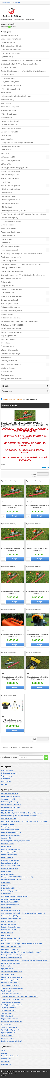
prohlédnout (8, 481)
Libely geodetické (7, 139)
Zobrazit (44, 467)
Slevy (3, 1050)
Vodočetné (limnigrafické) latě (11, 354)
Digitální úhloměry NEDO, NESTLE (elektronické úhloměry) (22, 60)
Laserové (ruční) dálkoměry (10, 121)
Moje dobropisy (6, 776)
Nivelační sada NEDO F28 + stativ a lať (37, 506)
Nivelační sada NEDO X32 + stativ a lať (12, 592)
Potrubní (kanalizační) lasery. (11, 232)
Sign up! (4, 784)
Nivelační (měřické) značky (10, 171)
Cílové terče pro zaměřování (11, 50)
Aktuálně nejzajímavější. (9, 35)
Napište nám (5, 1061)
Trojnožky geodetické (8, 336)
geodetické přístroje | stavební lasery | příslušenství (17, 13)
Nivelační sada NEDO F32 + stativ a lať (12, 549)
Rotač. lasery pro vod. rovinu (11, 257)
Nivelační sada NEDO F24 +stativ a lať (12, 506)
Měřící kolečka (6, 150)
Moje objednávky (7, 770)
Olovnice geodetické (8, 225)
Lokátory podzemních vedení (11, 146)
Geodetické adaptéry (8, 67)
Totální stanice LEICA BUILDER (12, 325)
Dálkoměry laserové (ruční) (10, 53)
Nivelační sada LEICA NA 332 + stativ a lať (37, 678)
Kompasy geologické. (8, 110)
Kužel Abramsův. (7, 118)
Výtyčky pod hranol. (8, 368)
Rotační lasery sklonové (9, 261)
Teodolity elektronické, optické (11, 311)
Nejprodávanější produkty (10, 1056)
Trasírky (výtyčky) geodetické (11, 332)
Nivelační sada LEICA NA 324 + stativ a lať (12, 678)
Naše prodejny (6, 1058)
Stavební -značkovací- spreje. (11, 296)
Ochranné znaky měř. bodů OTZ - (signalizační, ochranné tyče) (23, 214)
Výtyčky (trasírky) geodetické (11, 364)
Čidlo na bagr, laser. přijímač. (11, 46)
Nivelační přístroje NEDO (10, 178)
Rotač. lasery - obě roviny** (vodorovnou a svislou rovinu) (21, 253)
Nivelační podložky (9, 196)
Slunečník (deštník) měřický (11, 279)
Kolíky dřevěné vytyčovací (10, 107)
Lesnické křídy (6, 135)
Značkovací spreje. (7, 375)
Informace (8, 391)
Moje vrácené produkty (9, 773)
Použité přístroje (7, 239)
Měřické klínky (6, 164)
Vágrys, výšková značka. (10, 350)
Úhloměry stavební (7, 346)
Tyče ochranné (6, 343)
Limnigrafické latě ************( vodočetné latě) (17, 143)
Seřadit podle (33, 475)
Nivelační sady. (7, 207)
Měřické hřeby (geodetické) (10, 160)
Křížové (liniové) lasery (9, 114)
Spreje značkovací (7, 286)
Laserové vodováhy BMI (9, 132)
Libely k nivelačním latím (11, 189)
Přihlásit (17, 2)
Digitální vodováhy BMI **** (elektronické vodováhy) (19, 64)
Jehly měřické (6, 93)
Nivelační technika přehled (10, 186)
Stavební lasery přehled (9, 300)
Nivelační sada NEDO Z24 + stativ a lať (37, 592)
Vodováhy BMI (6, 357)
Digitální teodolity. (7, 57)
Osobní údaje (6, 781)
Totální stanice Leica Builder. (11, 329)
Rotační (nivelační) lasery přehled (14, 211)
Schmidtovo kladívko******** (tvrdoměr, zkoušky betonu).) (21, 264)
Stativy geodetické (7, 293)
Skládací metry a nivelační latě (12, 271)
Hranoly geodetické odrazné (11, 85)
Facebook (6, 747)
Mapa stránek (28, 747)
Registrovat (7, 2)
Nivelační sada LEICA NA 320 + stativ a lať (37, 635)
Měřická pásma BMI (8, 157)
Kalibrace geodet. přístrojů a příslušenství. (16, 96)
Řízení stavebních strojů (9, 250)
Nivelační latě (7, 193)
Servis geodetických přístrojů (11, 268)
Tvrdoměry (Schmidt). (8, 339)
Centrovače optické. (8, 42)
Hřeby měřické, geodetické (10, 89)
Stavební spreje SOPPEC (10, 304)
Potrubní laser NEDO (8, 236)
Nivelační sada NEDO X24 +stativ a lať (37, 549)
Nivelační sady (6, 182)
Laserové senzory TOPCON (11, 128)
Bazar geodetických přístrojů (11, 39)
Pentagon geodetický (8, 228)
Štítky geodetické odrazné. (10, 307)
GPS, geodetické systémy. (10, 82)
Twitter (15, 747)
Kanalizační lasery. (7, 100)
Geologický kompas (8, 78)
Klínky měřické (6, 103)
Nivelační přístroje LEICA (10, 175)
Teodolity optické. (7, 314)
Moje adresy (5, 778)
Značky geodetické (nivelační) (11, 379)
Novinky (4, 1053)
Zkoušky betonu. (7, 371)
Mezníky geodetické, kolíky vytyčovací (14, 168)
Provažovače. (6, 243)
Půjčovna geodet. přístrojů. (10, 246)
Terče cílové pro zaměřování (11, 318)
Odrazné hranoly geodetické (11, 221)
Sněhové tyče (6, 282)
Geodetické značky (7, 75)
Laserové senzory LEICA (10, 125)
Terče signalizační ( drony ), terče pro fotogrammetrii (19, 321)
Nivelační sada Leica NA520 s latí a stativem (12, 721)
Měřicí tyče (5, 153)
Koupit (14, 516)
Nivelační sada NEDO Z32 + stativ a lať (12, 635)
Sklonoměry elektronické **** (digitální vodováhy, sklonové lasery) (24, 275)
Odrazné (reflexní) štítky (9, 218)
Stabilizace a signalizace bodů (11, 289)
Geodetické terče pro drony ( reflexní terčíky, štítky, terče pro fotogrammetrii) (25, 71)
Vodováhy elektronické (9, 361)
